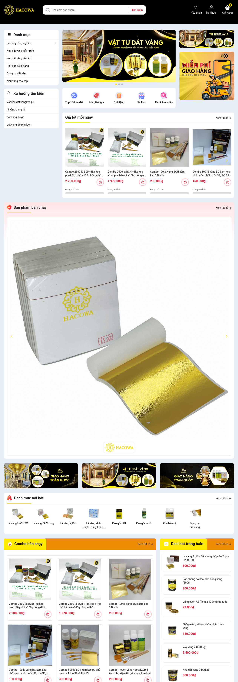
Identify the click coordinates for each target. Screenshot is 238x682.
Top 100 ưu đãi (74, 102)
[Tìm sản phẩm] (94, 10)
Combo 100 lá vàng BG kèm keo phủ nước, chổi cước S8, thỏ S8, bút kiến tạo (211, 173)
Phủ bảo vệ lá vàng (18, 65)
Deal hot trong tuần (183, 544)
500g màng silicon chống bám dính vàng (203, 626)
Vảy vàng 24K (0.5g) (195, 647)
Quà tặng (119, 102)
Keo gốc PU (119, 523)
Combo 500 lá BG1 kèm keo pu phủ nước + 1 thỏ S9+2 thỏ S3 (79, 671)
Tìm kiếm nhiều (164, 102)
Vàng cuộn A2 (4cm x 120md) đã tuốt (205, 601)
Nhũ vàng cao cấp (17, 81)
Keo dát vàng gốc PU (19, 58)
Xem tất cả (223, 117)
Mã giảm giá (96, 102)
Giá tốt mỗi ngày (79, 117)
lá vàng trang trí (16, 109)
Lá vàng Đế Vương (43, 523)
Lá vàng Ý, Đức (68, 523)
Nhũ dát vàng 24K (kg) (196, 669)
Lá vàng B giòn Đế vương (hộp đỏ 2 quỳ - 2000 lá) (206, 558)
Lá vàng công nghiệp (32, 43)
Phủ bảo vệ (169, 523)
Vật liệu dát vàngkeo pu (20, 101)
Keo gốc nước (144, 523)
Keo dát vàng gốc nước (20, 50)
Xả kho (141, 102)
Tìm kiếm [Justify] (137, 10)
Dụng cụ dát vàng (17, 73)
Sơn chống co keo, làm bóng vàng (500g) (202, 581)
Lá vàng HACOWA (18, 523)
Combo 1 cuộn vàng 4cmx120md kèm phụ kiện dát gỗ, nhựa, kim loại (129, 671)
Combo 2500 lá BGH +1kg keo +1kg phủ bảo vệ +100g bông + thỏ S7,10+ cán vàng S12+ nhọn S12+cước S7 (126, 173)
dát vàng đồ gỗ (15, 117)
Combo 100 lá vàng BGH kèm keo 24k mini (167, 173)
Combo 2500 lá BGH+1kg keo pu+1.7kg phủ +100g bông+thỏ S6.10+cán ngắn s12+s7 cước (83, 173)
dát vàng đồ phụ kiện (19, 124)
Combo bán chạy (25, 544)
